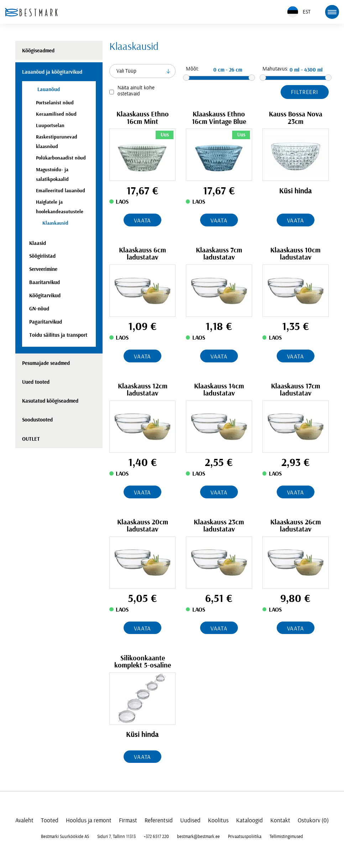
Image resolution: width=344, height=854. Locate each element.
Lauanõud (48, 89)
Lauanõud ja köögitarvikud (52, 72)
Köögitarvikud (45, 295)
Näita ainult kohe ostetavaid (136, 90)
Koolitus (218, 820)
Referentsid (159, 820)
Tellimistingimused (286, 836)
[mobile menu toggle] (332, 12)
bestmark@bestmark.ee (198, 836)
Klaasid (37, 243)
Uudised (190, 820)
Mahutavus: (275, 69)
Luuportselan (50, 125)
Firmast (128, 820)
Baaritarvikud (44, 282)
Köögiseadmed (38, 50)
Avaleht (24, 820)
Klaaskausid (55, 223)
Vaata (142, 221)
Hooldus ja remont (88, 820)
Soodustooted (37, 420)
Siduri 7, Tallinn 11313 (116, 836)
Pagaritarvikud (45, 322)
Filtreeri (304, 92)
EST (299, 11)
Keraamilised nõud (56, 114)
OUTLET (31, 439)
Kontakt (280, 820)
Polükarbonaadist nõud (61, 158)
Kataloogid (249, 820)
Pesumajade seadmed (46, 363)
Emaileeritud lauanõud (60, 190)
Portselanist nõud (55, 102)
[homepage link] (31, 12)
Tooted (49, 820)
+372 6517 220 (156, 836)
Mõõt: (192, 69)
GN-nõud (39, 308)
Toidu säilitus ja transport (58, 335)
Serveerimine (43, 269)
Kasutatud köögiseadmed (50, 401)
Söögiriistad (42, 256)
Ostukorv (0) (313, 820)
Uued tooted (35, 382)
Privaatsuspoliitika (244, 836)
